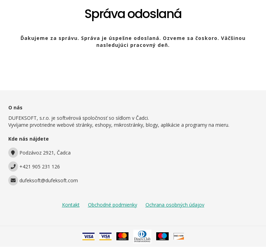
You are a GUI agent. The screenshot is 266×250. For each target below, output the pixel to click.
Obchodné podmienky (112, 204)
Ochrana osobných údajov (174, 204)
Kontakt (71, 204)
